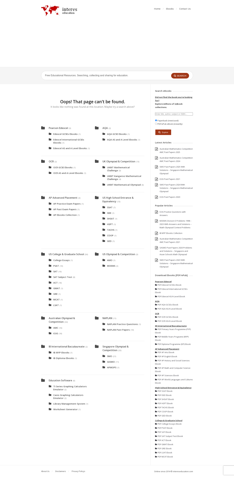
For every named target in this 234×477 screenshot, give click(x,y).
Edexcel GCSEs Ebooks (65, 133)
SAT (55, 271)
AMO (109, 260)
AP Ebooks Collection (65, 214)
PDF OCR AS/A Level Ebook (168, 321)
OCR (51, 161)
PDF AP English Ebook (166, 356)
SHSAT (110, 218)
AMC (55, 327)
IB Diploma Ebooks (63, 358)
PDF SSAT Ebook (164, 391)
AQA (105, 128)
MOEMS (111, 265)
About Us (45, 471)
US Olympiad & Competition (118, 254)
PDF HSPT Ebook (164, 403)
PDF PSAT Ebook (164, 428)
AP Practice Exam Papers (67, 203)
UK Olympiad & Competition (118, 161)
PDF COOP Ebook (164, 411)
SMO (109, 356)
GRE (55, 293)
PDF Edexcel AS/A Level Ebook (170, 296)
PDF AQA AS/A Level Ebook (168, 308)
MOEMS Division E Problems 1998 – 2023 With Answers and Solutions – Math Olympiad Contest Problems (176, 224)
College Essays (61, 260)
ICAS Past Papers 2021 (170, 179)
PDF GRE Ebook (163, 448)
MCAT (56, 299)
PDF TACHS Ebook (164, 407)
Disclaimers (60, 471)
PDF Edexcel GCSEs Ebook (168, 285)
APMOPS (111, 367)
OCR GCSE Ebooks (63, 167)
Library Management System (69, 403)
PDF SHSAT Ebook (164, 399)
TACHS (110, 229)
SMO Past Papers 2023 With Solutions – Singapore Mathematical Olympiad (176, 263)
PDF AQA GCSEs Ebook (166, 304)
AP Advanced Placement (63, 197)
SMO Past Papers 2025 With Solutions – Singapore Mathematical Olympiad (176, 170)
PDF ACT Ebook (163, 440)
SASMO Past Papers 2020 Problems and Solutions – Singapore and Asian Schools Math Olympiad (176, 251)
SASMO (111, 361)
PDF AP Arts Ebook (164, 352)
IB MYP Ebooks (61, 352)
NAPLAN (107, 318)
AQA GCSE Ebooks (117, 133)
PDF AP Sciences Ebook (167, 375)
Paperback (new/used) (167, 120)
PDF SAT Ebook (163, 432)
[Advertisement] (117, 44)
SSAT (110, 207)
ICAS (55, 333)
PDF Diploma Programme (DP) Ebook (173, 344)
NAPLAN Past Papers (118, 329)
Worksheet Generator (65, 409)
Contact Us (185, 8)
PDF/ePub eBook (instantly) (169, 124)
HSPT (110, 224)
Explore (163, 132)
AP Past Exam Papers (65, 209)
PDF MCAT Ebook (164, 456)
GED (109, 241)
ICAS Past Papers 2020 (170, 197)
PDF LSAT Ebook (163, 452)
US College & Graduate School (66, 254)
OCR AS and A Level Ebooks (68, 172)
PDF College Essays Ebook (168, 423)
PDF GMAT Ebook (164, 444)
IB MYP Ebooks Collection (171, 233)
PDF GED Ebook (163, 415)
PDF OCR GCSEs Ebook (166, 317)
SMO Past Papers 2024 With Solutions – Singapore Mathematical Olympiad (176, 188)
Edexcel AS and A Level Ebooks (70, 148)
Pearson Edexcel (58, 128)
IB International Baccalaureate (67, 346)
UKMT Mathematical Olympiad (124, 184)
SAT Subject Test (62, 277)
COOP (110, 235)
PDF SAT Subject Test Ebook (169, 436)
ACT (55, 282)
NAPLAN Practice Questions (122, 324)
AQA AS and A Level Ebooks (122, 139)
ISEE (109, 212)
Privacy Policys (78, 471)
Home (157, 8)
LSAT (56, 305)
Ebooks (170, 8)
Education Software (60, 380)
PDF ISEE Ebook (163, 395)
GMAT (56, 288)
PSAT (56, 265)
